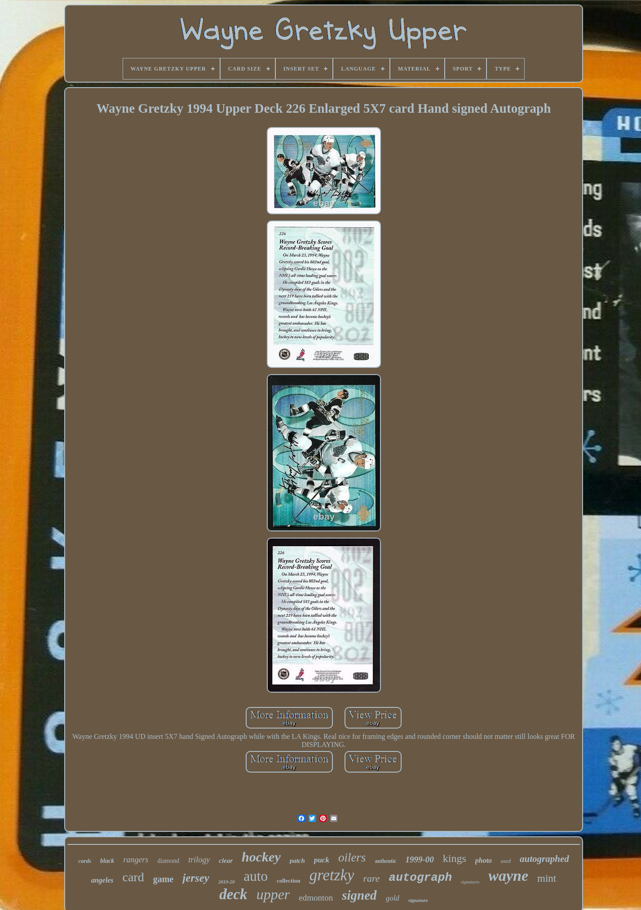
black (107, 860)
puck (321, 860)
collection (289, 880)
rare (371, 878)
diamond (168, 860)
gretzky (331, 875)
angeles (102, 880)
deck (233, 894)
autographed (544, 858)
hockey (261, 856)
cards (84, 860)
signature (418, 900)
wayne (508, 875)
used (506, 861)
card (133, 877)
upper (273, 894)
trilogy (199, 859)
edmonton (316, 897)
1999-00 (419, 859)
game (163, 879)
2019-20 (226, 881)
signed (359, 895)
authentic (385, 861)
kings (454, 858)
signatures (470, 881)
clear (226, 860)
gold (392, 898)
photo (483, 860)
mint (546, 878)
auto (256, 876)
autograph (420, 877)
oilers (352, 857)
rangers (135, 859)
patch (297, 860)
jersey (195, 878)
